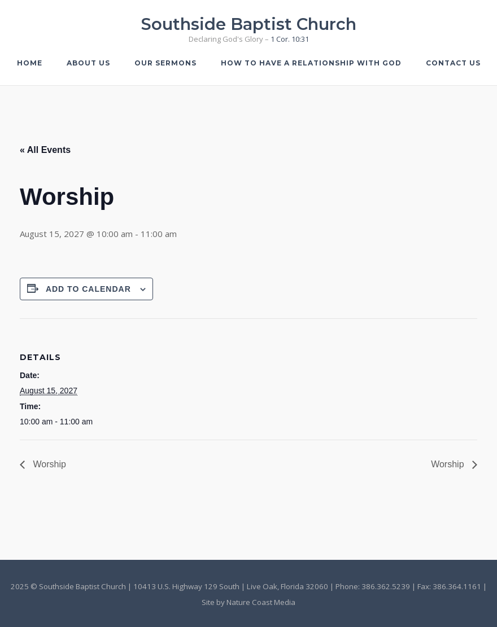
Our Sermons (165, 63)
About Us (88, 63)
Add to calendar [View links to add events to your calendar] (88, 288)
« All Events (45, 150)
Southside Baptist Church (248, 24)
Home (29, 63)
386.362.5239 (385, 586)
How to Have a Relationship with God (311, 63)
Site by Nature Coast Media (248, 602)
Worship (48, 464)
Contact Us (453, 63)
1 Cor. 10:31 (290, 39)
